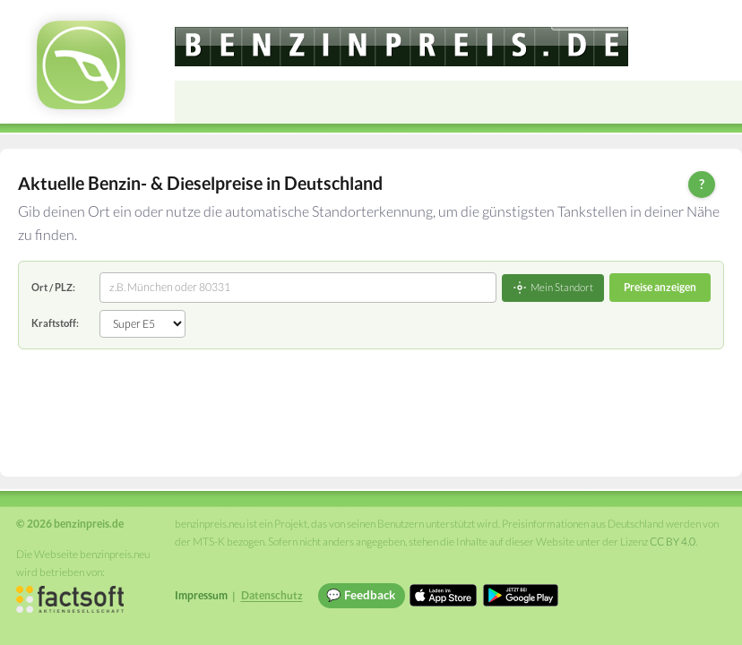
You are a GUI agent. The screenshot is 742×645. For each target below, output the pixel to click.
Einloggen (699, 17)
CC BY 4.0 (672, 541)
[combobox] (297, 287)
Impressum (201, 595)
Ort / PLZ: (53, 287)
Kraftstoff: (55, 323)
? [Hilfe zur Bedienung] (701, 184)
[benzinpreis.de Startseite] (81, 65)
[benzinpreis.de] (401, 46)
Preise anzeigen (660, 287)
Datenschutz (272, 595)
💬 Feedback (360, 595)
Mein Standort (553, 287)
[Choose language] (605, 18)
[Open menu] (720, 102)
